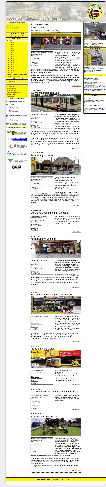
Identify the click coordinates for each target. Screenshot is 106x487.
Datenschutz (11, 94)
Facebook (15, 107)
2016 (12, 60)
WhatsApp (15, 120)
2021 (12, 50)
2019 (12, 54)
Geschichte (10, 86)
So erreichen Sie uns (13, 76)
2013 (12, 66)
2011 (12, 70)
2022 (12, 48)
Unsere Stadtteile (12, 29)
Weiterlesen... (76, 86)
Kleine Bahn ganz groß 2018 (15, 36)
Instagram (15, 111)
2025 (12, 42)
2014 (12, 64)
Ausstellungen (11, 40)
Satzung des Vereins (13, 92)
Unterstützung (11, 90)
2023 (12, 46)
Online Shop (11, 81)
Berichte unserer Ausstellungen (17, 74)
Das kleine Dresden (13, 27)
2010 (12, 72)
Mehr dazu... (87, 72)
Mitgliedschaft (11, 88)
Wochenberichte (12, 31)
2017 (12, 58)
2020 (12, 52)
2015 (12, 62)
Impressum (10, 96)
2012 (12, 68)
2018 (12, 56)
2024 (12, 44)
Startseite (10, 25)
